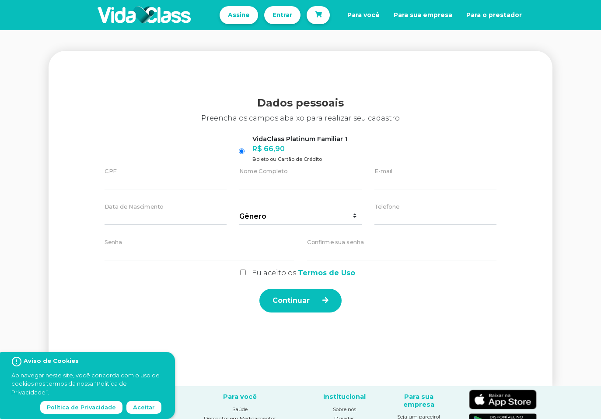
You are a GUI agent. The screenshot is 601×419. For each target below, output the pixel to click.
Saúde (240, 409)
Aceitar (144, 407)
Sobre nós (344, 409)
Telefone (386, 207)
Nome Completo (263, 171)
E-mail (383, 171)
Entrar (282, 14)
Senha (113, 242)
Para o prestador (494, 14)
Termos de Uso (326, 273)
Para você (363, 14)
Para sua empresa (423, 14)
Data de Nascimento (134, 207)
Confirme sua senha (335, 242)
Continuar (300, 300)
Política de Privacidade (81, 407)
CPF (110, 171)
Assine (239, 14)
